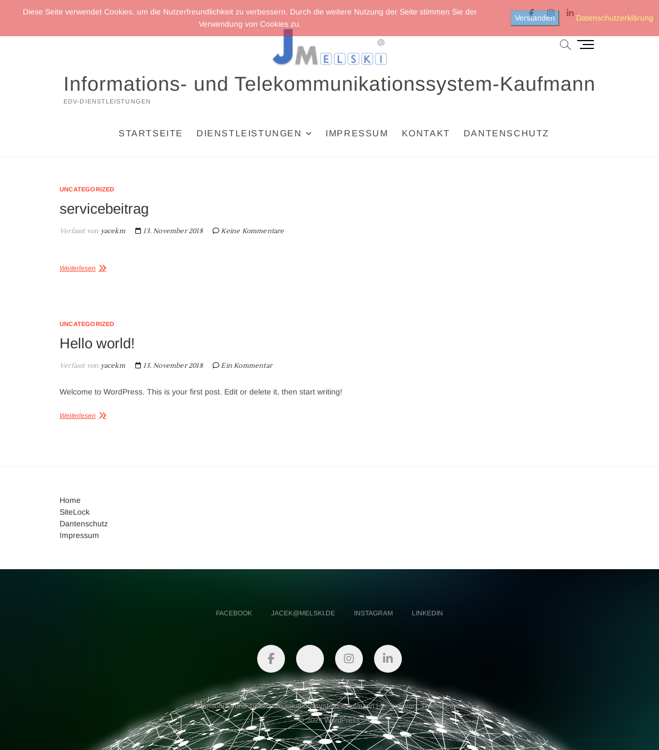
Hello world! (97, 343)
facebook (234, 613)
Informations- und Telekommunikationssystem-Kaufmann (329, 83)
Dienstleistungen (249, 133)
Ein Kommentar (246, 366)
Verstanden (535, 17)
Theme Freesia (445, 706)
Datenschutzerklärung (614, 17)
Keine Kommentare (252, 231)
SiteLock (75, 511)
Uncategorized (87, 189)
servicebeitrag (104, 208)
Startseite (151, 133)
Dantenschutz (506, 133)
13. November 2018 (169, 231)
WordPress (342, 720)
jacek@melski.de (303, 613)
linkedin (427, 613)
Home (70, 500)
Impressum (357, 133)
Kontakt (426, 133)
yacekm (112, 231)
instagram (373, 613)
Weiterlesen (78, 268)
